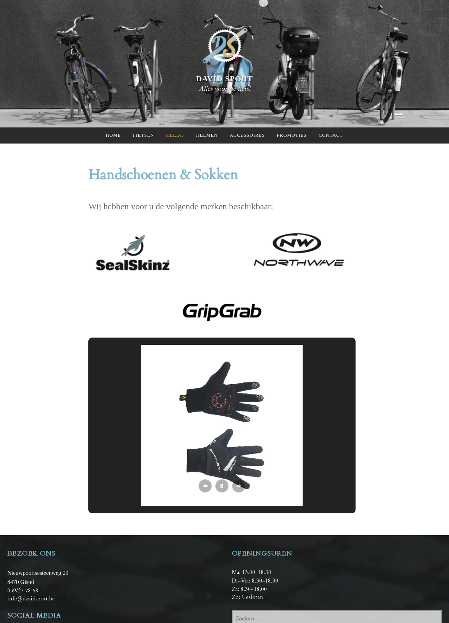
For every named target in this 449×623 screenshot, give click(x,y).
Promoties (293, 135)
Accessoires (247, 135)
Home (112, 135)
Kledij (175, 135)
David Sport (224, 78)
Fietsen (142, 135)
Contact (332, 135)
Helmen (207, 135)
